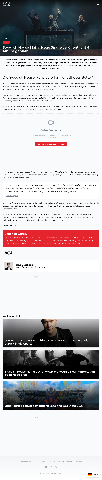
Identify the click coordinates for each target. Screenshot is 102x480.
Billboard (7, 175)
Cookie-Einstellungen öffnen (51, 144)
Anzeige (35, 277)
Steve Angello (12, 196)
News (6, 42)
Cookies (78, 462)
